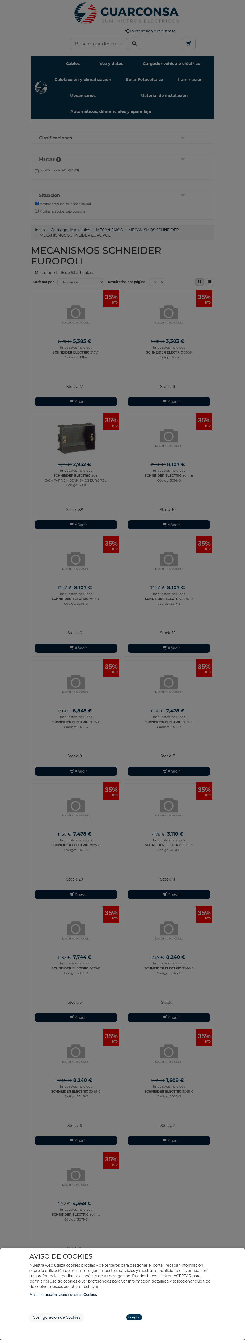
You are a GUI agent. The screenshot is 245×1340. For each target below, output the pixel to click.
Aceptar (134, 1317)
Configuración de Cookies (56, 1317)
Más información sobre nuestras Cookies (63, 1294)
